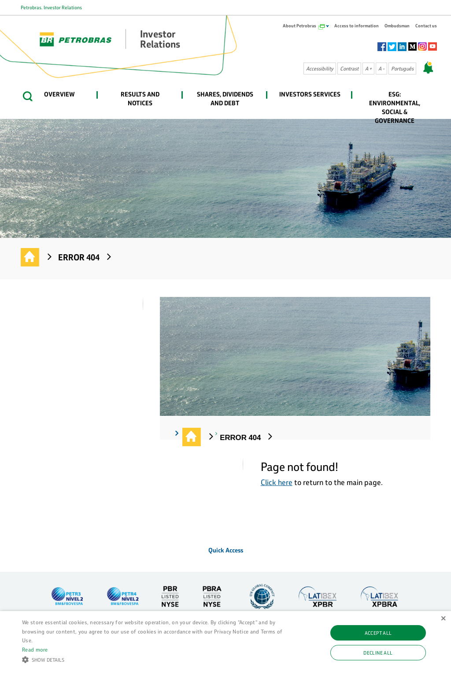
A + (368, 68)
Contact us (426, 26)
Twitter (392, 46)
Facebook (381, 46)
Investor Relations (30, 257)
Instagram (422, 46)
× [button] (443, 618)
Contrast (349, 68)
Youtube (432, 46)
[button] (154, 659)
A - (381, 68)
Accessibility (319, 68)
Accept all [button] (378, 633)
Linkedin (402, 46)
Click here (276, 482)
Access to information (356, 26)
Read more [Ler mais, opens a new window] (35, 649)
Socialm (412, 46)
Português (402, 68)
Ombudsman (397, 26)
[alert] (225, 642)
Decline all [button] (377, 652)
